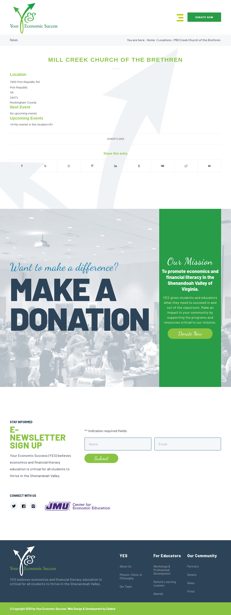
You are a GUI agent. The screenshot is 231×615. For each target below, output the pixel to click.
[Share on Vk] (162, 166)
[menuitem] (179, 17)
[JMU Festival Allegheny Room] (228, 307)
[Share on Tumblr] (139, 166)
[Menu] (179, 17)
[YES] (33, 18)
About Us (125, 566)
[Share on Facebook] (21, 166)
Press (191, 591)
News (14, 40)
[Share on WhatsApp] (68, 166)
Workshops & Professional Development (161, 570)
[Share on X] (45, 166)
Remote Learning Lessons (164, 583)
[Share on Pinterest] (92, 166)
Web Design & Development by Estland (91, 608)
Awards (158, 593)
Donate (192, 574)
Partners (193, 566)
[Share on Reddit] (185, 166)
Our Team (126, 586)
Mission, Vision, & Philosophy (131, 576)
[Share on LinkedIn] (115, 166)
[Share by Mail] (209, 166)
